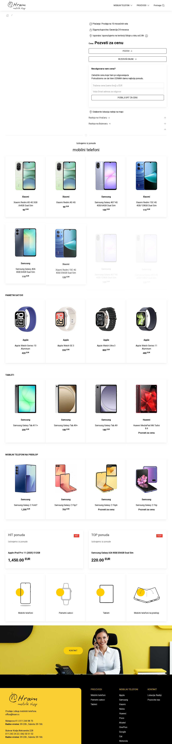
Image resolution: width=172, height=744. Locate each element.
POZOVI (128, 51)
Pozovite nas (154, 700)
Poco (121, 718)
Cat (120, 736)
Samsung (123, 700)
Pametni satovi (98, 700)
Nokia (122, 709)
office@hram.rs (12, 714)
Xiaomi (122, 704)
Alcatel (122, 722)
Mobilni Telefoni (123, 5)
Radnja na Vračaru (99, 117)
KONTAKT (73, 651)
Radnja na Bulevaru (100, 123)
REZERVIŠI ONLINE (127, 59)
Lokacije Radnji (155, 695)
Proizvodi (143, 5)
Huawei (122, 713)
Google (122, 732)
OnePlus (123, 727)
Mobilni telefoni (98, 695)
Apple (122, 695)
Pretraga (159, 5)
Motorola (123, 741)
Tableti (94, 704)
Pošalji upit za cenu (128, 98)
